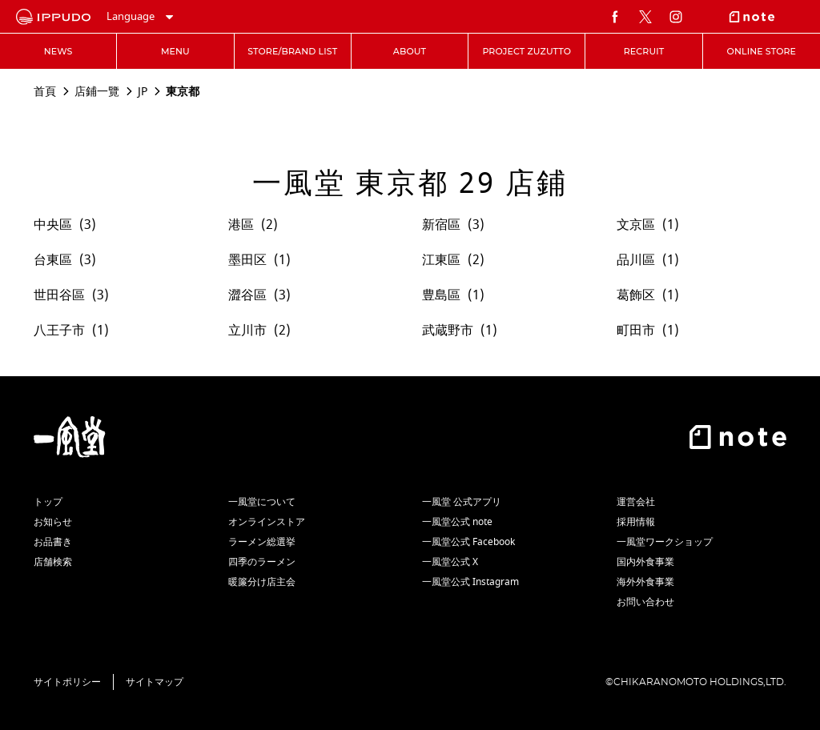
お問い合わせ (645, 602)
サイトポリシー (67, 682)
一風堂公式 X (450, 562)
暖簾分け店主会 (261, 582)
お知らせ (53, 522)
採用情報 (636, 522)
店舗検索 (53, 562)
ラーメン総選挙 (261, 542)
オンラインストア (266, 522)
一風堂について (261, 502)
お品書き (53, 542)
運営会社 (636, 502)
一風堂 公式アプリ (461, 502)
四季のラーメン (261, 562)
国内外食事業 (645, 562)
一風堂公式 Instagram (470, 582)
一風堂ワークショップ (665, 542)
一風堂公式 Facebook (468, 542)
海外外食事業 (645, 582)
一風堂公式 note (457, 522)
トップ (48, 502)
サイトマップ (154, 682)
